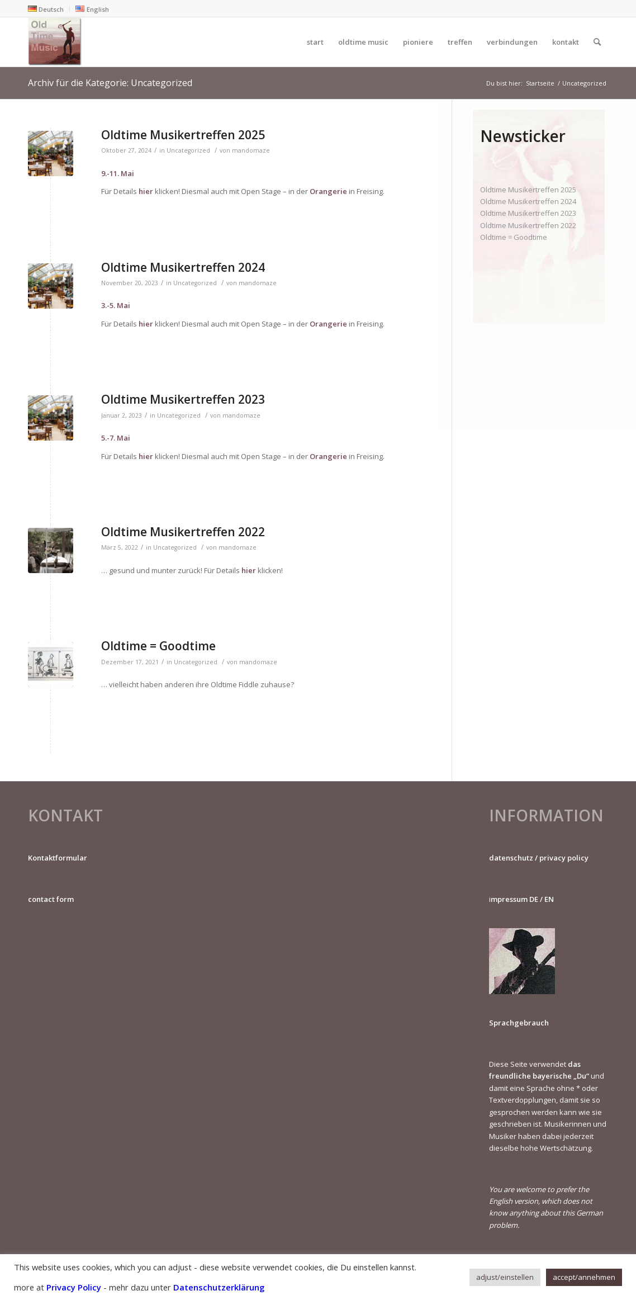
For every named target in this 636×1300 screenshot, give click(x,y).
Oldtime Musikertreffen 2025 (183, 135)
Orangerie (328, 191)
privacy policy (563, 858)
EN (549, 899)
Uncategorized (188, 150)
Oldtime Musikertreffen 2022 (183, 532)
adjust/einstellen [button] (505, 1277)
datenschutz (511, 858)
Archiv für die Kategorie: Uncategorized (110, 83)
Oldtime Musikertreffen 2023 (183, 399)
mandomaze (251, 150)
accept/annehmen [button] (584, 1277)
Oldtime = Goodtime (158, 646)
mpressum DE (514, 899)
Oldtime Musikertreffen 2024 (183, 267)
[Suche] (597, 42)
